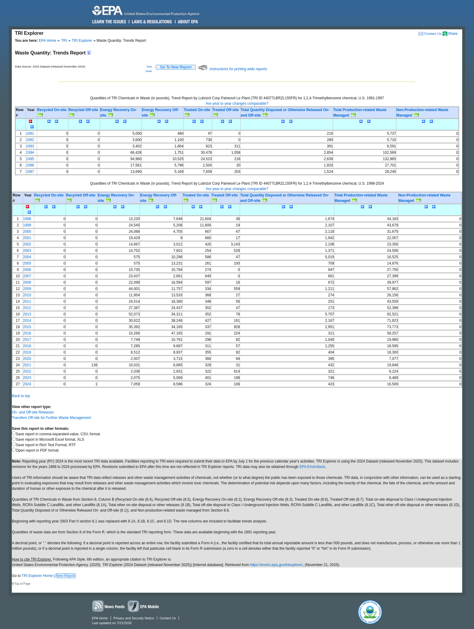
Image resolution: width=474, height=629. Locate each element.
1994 (30, 152)
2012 (27, 308)
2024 (27, 384)
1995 (30, 159)
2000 (27, 231)
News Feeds (108, 606)
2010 (27, 295)
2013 (27, 314)
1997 (30, 172)
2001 (27, 238)
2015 (27, 327)
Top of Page (22, 583)
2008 (27, 282)
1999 (27, 225)
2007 (27, 276)
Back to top (21, 396)
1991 (30, 133)
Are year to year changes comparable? (237, 103)
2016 (27, 333)
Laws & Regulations (151, 21)
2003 (27, 251)
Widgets (144, 606)
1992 (30, 140)
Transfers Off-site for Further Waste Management (51, 418)
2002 (27, 244)
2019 (27, 352)
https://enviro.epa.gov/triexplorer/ (276, 565)
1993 (30, 146)
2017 (27, 340)
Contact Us (432, 33)
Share (453, 33)
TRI (64, 40)
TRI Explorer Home (37, 576)
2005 (27, 263)
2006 (27, 270)
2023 (27, 378)
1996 (30, 165)
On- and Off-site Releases (33, 412)
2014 (27, 320)
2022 (27, 371)
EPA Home (47, 40)
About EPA (187, 21)
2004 (27, 257)
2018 (27, 346)
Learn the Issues (109, 21)
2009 (27, 289)
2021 (27, 365)
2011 (27, 301)
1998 (27, 219)
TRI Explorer (82, 40)
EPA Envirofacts (312, 467)
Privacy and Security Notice (133, 618)
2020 (27, 359)
